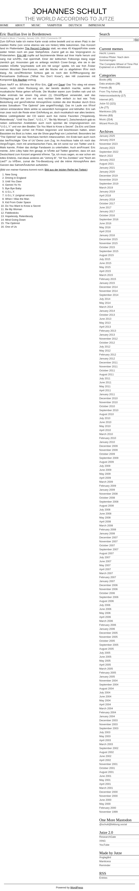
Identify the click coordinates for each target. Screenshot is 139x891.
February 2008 (107, 529)
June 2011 (105, 382)
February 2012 (107, 354)
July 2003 (104, 732)
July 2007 (104, 557)
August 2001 (106, 772)
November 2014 (108, 290)
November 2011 (108, 366)
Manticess (105, 111)
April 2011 (105, 390)
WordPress (76, 887)
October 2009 (107, 453)
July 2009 (104, 465)
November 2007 (108, 541)
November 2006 (108, 589)
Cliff (50, 84)
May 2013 (105, 322)
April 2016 (105, 231)
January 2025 (107, 135)
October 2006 (107, 593)
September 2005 (108, 644)
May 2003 (105, 736)
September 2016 (108, 219)
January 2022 (107, 159)
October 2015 (107, 247)
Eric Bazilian (20, 79)
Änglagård (105, 857)
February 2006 (107, 624)
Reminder (104, 865)
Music (36, 25)
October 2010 (107, 406)
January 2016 (107, 235)
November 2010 (108, 402)
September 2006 (108, 597)
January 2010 (107, 442)
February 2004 (107, 712)
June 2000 (105, 799)
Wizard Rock (106, 123)
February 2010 (107, 438)
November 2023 (108, 143)
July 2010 (104, 418)
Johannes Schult (69, 11)
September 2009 (108, 457)
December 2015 (108, 239)
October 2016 (107, 215)
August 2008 (106, 505)
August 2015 (106, 255)
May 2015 (105, 267)
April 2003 (105, 740)
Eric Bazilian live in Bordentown (25, 34)
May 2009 (105, 473)
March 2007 (106, 573)
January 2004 (107, 716)
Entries (103, 877)
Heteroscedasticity (109, 95)
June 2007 (105, 561)
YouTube (104, 844)
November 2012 (108, 338)
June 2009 (105, 469)
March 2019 (106, 187)
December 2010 (108, 398)
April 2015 (105, 271)
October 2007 (107, 545)
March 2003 (106, 744)
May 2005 (105, 660)
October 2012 (107, 342)
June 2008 (105, 513)
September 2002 (108, 748)
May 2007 (105, 565)
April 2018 (105, 195)
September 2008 (108, 501)
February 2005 (107, 672)
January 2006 (107, 628)
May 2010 (105, 426)
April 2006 (105, 616)
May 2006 (105, 612)
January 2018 (107, 199)
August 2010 (106, 414)
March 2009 (106, 481)
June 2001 (105, 776)
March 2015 (106, 275)
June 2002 (105, 756)
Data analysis (107, 83)
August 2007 (106, 553)
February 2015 (107, 279)
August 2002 (106, 752)
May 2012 (105, 350)
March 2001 (106, 787)
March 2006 (106, 620)
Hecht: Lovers (107, 53)
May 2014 (105, 302)
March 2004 (106, 708)
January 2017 (107, 211)
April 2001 (105, 783)
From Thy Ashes (108, 91)
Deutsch (75, 25)
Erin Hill (21, 55)
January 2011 (107, 394)
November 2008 (108, 493)
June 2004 (105, 696)
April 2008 (105, 521)
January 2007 (107, 581)
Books (102, 79)
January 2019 (107, 191)
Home (4, 25)
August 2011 (106, 374)
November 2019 (108, 179)
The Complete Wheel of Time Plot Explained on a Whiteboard (118, 66)
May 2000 (105, 803)
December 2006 (108, 585)
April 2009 (105, 477)
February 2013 (107, 330)
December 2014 (108, 286)
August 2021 (106, 163)
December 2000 (108, 791)
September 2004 (108, 684)
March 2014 (106, 306)
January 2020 (107, 171)
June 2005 (105, 656)
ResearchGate (107, 836)
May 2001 (105, 779)
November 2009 (108, 449)
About (20, 25)
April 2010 (105, 430)
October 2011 (107, 370)
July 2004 (104, 692)
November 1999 (108, 811)
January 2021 (107, 167)
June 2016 (105, 223)
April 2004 (105, 704)
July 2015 (104, 259)
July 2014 (104, 298)
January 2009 (107, 489)
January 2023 (107, 147)
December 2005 (108, 632)
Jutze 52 (104, 103)
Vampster (54, 25)
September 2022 (108, 151)
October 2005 (107, 640)
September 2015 (108, 251)
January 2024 (107, 139)
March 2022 (106, 155)
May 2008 (105, 517)
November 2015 (108, 243)
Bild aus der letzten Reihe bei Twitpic (66, 169)
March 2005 (106, 668)
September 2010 (108, 410)
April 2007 (105, 569)
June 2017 (105, 207)
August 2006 (106, 601)
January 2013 (107, 334)
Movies (103, 115)
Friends (103, 87)
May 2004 (105, 700)
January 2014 (107, 310)
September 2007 (108, 549)
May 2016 (105, 227)
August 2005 (106, 648)
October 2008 (107, 497)
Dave (62, 84)
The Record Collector (37, 48)
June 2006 (105, 609)
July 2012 (104, 346)
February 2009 (107, 485)
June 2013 (105, 318)
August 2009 (106, 461)
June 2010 (105, 422)
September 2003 (108, 728)
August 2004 (106, 688)
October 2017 (107, 203)
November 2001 (108, 764)
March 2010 (106, 434)
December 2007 (108, 537)
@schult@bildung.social (113, 824)
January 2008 (107, 533)
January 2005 (107, 676)
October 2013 (107, 314)
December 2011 (108, 362)
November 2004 (108, 680)
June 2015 (105, 263)
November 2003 (108, 724)
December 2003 (108, 720)
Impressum (96, 25)
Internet (103, 99)
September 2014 (108, 294)
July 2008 (104, 509)
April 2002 (105, 760)
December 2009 (108, 446)
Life (101, 107)
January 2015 (107, 282)
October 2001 (107, 768)
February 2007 (107, 577)
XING (102, 840)
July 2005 (104, 652)
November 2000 (108, 795)
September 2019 (108, 183)
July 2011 (104, 378)
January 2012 (107, 358)
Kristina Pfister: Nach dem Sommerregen (114, 59)
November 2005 (108, 636)
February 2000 (107, 807)
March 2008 (106, 525)
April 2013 (105, 326)
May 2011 (105, 386)
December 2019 (108, 175)
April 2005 (105, 664)
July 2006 (104, 605)
